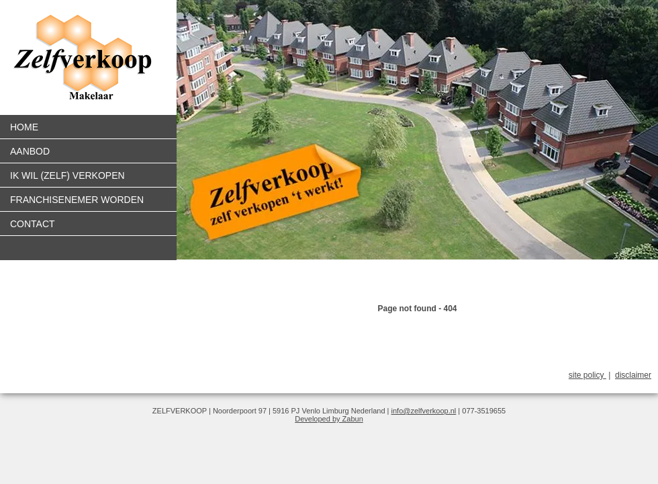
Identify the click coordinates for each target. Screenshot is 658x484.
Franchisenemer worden (77, 199)
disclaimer (633, 375)
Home (24, 127)
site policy (587, 375)
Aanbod (30, 151)
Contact (32, 223)
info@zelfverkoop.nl (424, 411)
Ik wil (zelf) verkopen (67, 175)
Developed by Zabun (329, 419)
